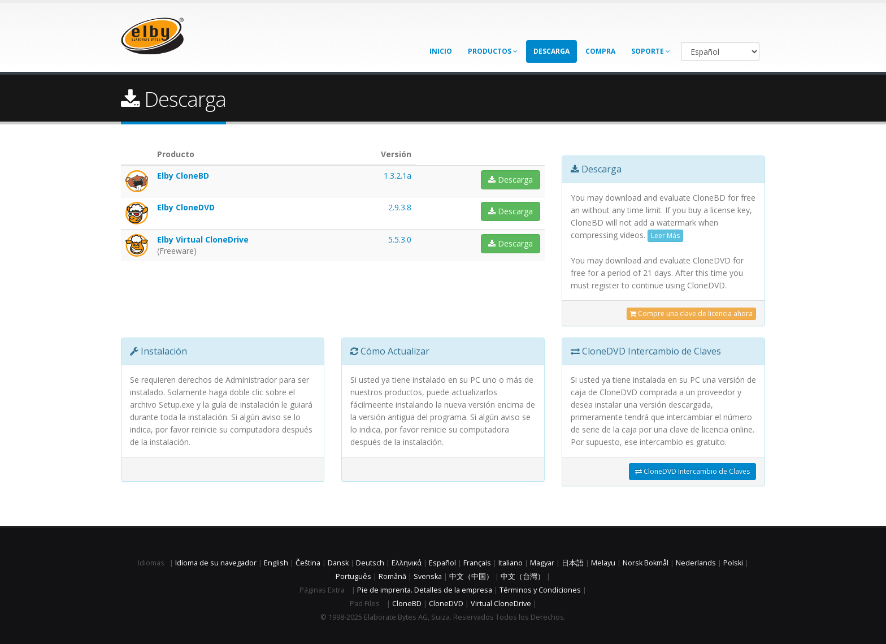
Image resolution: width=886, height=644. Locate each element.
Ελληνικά (407, 563)
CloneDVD (446, 603)
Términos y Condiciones (540, 590)
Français (477, 563)
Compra (600, 51)
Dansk (338, 563)
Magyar (542, 563)
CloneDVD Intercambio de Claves (692, 471)
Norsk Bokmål (645, 563)
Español (442, 563)
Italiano (510, 563)
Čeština (308, 563)
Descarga (551, 51)
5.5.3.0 (399, 239)
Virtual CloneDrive (501, 603)
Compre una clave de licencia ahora (691, 313)
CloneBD (407, 603)
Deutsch (370, 563)
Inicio (440, 51)
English (276, 563)
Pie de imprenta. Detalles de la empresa (424, 590)
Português (353, 576)
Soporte (650, 51)
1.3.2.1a (397, 175)
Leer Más (665, 235)
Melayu (603, 563)
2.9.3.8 (399, 207)
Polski (733, 563)
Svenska (428, 576)
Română (392, 576)
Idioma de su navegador (216, 563)
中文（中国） (471, 576)
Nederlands (696, 563)
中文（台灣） (523, 576)
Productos (493, 51)
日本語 (573, 563)
